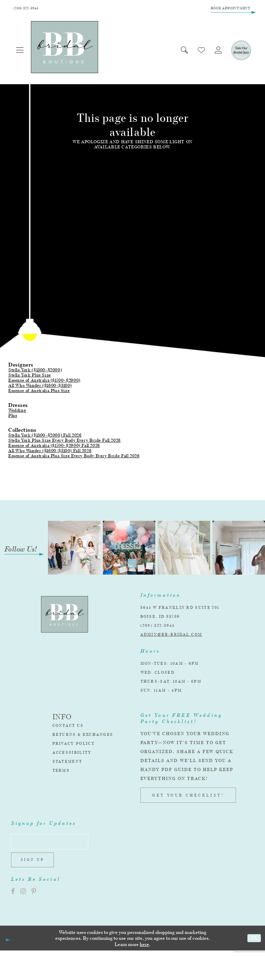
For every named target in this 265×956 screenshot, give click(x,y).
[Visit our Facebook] (13, 897)
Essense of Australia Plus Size (39, 392)
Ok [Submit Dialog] (253, 943)
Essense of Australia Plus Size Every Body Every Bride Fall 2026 (73, 457)
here (144, 949)
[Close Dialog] (7, 943)
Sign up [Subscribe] (34, 864)
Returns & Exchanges (83, 736)
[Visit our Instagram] (23, 897)
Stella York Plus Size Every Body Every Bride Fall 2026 (64, 442)
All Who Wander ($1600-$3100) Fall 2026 (49, 452)
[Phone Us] (28, 9)
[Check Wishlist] (198, 52)
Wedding (17, 412)
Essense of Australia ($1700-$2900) (44, 382)
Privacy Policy (73, 745)
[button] (20, 52)
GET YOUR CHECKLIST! (188, 796)
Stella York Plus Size (29, 377)
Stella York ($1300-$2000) (35, 371)
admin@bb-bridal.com (171, 636)
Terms (61, 772)
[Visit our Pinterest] (33, 897)
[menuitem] (20, 52)
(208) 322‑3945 (157, 627)
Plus (12, 417)
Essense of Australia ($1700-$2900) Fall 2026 (54, 447)
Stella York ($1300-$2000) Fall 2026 (44, 437)
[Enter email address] (54, 844)
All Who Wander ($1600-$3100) (40, 387)
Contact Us (68, 727)
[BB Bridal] (66, 49)
